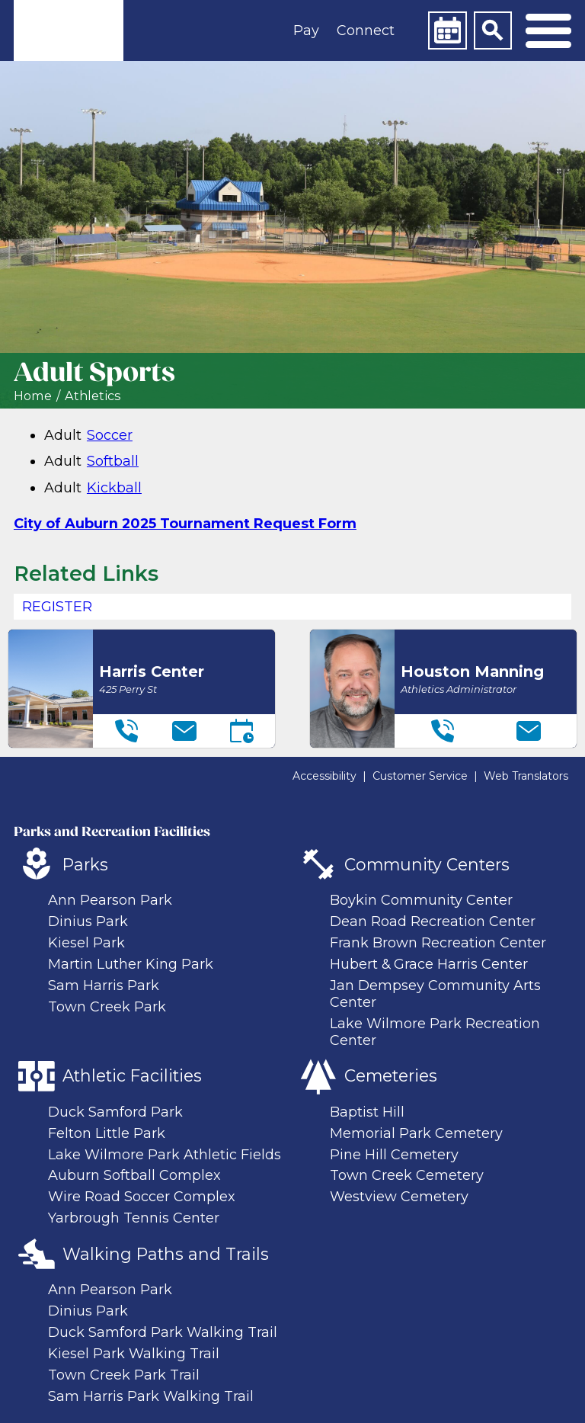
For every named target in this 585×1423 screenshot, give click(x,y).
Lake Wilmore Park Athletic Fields (164, 1154)
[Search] (493, 30)
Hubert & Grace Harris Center (429, 964)
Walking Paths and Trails (165, 1254)
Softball (113, 461)
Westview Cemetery (399, 1196)
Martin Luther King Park (130, 964)
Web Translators (526, 776)
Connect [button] (366, 30)
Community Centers (427, 864)
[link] (68, 30)
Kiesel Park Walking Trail (133, 1353)
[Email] (184, 731)
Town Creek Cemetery (407, 1175)
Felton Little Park (106, 1133)
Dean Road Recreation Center (432, 921)
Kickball (114, 487)
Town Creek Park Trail (124, 1375)
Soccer (110, 435)
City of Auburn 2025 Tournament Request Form (185, 523)
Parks (85, 864)
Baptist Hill (367, 1112)
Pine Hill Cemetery (394, 1154)
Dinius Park (88, 921)
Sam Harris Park (103, 985)
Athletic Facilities (132, 1075)
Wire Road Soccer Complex (141, 1196)
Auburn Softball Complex (134, 1175)
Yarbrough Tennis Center (133, 1218)
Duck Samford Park (115, 1112)
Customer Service (420, 776)
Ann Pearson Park (110, 900)
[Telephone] (126, 731)
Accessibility (324, 776)
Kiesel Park (86, 942)
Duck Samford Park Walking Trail (162, 1332)
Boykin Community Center (421, 900)
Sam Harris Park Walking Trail (151, 1396)
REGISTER (57, 606)
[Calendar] (447, 30)
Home (33, 396)
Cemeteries (390, 1075)
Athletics (92, 396)
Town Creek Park (107, 1006)
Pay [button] (306, 30)
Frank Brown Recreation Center (438, 942)
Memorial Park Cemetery (416, 1133)
